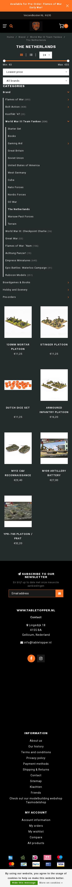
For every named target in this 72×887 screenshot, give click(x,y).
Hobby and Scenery (15, 289)
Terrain (12, 223)
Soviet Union (16, 158)
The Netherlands (19, 209)
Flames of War (18, 99)
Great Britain (16, 150)
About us (36, 740)
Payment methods (36, 763)
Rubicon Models (19, 275)
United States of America (24, 165)
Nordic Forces (17, 194)
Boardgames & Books (16, 282)
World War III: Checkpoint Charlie (28, 231)
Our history (36, 746)
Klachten (36, 786)
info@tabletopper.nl (38, 642)
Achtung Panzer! (18, 253)
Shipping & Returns (36, 769)
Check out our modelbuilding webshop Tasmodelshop (36, 800)
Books (12, 136)
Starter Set (14, 128)
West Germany (17, 172)
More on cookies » (51, 882)
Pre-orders (9, 297)
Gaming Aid (15, 143)
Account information (36, 820)
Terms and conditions (36, 752)
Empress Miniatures (21, 260)
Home (10, 37)
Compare (36, 837)
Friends (36, 792)
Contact (36, 775)
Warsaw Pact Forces (21, 216)
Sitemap (36, 781)
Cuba (11, 179)
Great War (14, 238)
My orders (36, 825)
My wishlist (36, 831)
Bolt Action (15, 106)
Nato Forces (16, 187)
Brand (7, 92)
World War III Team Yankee (26, 121)
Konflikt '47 (15, 114)
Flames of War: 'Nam (22, 245)
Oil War (12, 201)
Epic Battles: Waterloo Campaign (28, 267)
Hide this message (24, 882)
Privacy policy (36, 758)
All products (36, 843)
